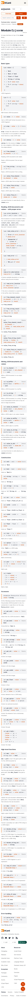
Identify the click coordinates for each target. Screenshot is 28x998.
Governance (4, 995)
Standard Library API (20, 965)
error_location (20, 234)
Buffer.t (17, 383)
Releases (3, 954)
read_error (7, 274)
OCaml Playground (19, 979)
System (22, 942)
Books (16, 969)
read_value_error (13, 259)
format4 (6, 921)
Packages (4, 972)
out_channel (19, 370)
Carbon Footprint (19, 992)
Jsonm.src (7, 197)
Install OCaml (17, 951)
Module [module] (20, 24)
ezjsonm (5, 9)
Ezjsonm (14, 24)
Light (5, 942)
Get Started (17, 954)
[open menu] (25, 3)
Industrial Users (5, 958)
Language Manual (19, 962)
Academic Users (5, 962)
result (16, 301)
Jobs (2, 987)
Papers (16, 976)
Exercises (16, 972)
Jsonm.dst (18, 445)
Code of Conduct (21, 995)
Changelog (4, 951)
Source (25, 32)
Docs (21, 13)
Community (4, 976)
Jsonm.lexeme (10, 245)
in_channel (7, 153)
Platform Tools (18, 958)
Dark (14, 942)
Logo (15, 983)
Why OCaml (4, 965)
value (13, 82)
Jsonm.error (11, 236)
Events (3, 980)
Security (10, 992)
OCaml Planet (5, 983)
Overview (8, 13)
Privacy (12, 995)
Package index (5, 22)
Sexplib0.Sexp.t (9, 856)
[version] (16, 9)
